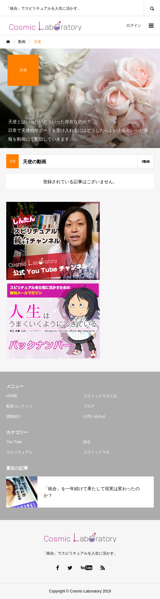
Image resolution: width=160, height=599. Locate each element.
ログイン (133, 25)
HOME (11, 396)
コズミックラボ (96, 452)
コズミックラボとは (100, 396)
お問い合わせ (94, 416)
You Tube (14, 442)
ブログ (89, 406)
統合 (87, 442)
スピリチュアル (19, 452)
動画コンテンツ (19, 406)
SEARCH (152, 8)
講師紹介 (13, 416)
